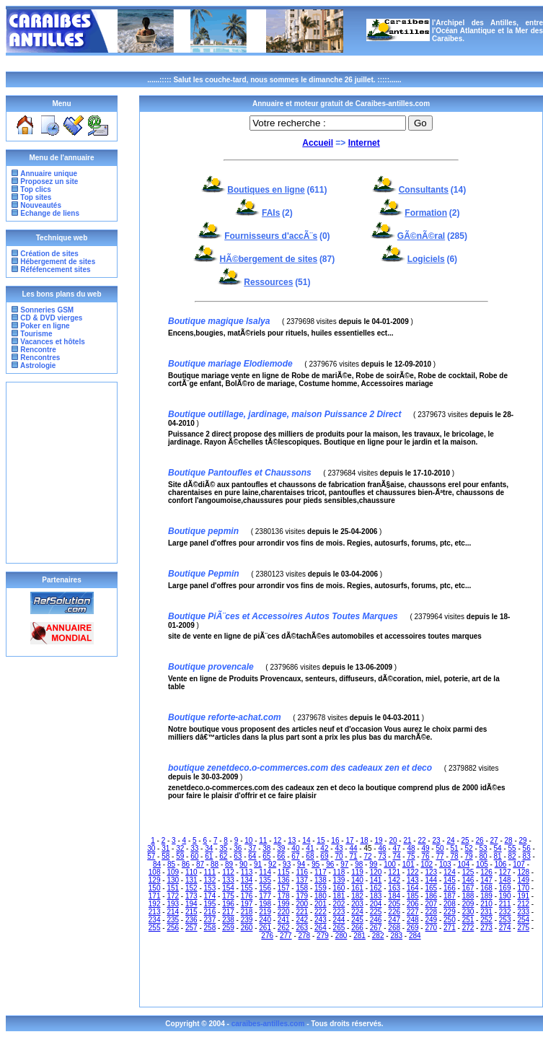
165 (431, 888)
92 (272, 864)
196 (228, 904)
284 (415, 936)
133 (228, 880)
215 (191, 912)
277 (286, 936)
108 (155, 872)
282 (378, 936)
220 (284, 912)
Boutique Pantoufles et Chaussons (240, 473)
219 (265, 912)
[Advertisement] (62, 472)
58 (165, 856)
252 (486, 920)
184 (394, 896)
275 (523, 928)
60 (194, 856)
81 (498, 856)
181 (339, 896)
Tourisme (36, 334)
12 (277, 840)
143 (413, 880)
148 (505, 880)
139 (339, 880)
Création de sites (49, 254)
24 (450, 840)
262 (284, 928)
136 (284, 880)
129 (155, 880)
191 (523, 896)
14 (306, 840)
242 (302, 920)
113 (247, 872)
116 (302, 872)
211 (505, 904)
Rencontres (40, 358)
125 (468, 872)
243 (320, 920)
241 (284, 920)
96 (330, 864)
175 (228, 896)
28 (509, 840)
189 (486, 896)
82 (512, 856)
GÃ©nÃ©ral (421, 236)
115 (284, 872)
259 (228, 928)
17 (349, 840)
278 (305, 936)
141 (376, 880)
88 (214, 864)
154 (228, 888)
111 (210, 872)
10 (248, 840)
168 (486, 888)
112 (228, 872)
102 (426, 864)
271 (449, 928)
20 (393, 840)
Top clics (35, 189)
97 (344, 864)
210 (486, 904)
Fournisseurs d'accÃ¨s (270, 236)
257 (191, 928)
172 (173, 896)
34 (209, 848)
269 (413, 928)
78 (455, 856)
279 (323, 936)
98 (359, 864)
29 (523, 840)
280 (341, 936)
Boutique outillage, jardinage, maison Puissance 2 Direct (284, 414)
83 (527, 856)
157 (284, 888)
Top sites (35, 197)
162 (376, 888)
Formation (426, 213)
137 (302, 880)
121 (394, 872)
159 (320, 888)
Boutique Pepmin (203, 574)
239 (247, 920)
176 (247, 896)
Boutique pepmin (203, 531)
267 (376, 928)
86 (186, 864)
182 (357, 896)
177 (265, 896)
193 (173, 904)
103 (445, 864)
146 (468, 880)
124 (449, 872)
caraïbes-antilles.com (269, 1024)
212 (523, 904)
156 (265, 888)
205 (394, 904)
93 (287, 864)
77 (439, 856)
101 (408, 864)
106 (501, 864)
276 (267, 936)
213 (155, 912)
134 (247, 880)
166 (449, 888)
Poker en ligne (44, 326)
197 (247, 904)
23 (436, 840)
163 (394, 888)
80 (483, 856)
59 (180, 856)
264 (320, 928)
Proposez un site (49, 181)
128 (523, 872)
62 (223, 856)
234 (155, 920)
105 (482, 864)
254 (523, 920)
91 (258, 864)
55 (512, 848)
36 (238, 848)
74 (396, 856)
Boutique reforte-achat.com (224, 717)
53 (483, 848)
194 (191, 904)
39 (281, 848)
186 (431, 896)
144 (431, 880)
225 (376, 912)
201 (320, 904)
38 (266, 848)
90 (243, 864)
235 (173, 920)
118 (339, 872)
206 (413, 904)
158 (302, 888)
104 (464, 864)
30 (151, 848)
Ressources (268, 282)
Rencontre (37, 350)
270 (431, 928)
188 (468, 896)
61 (209, 856)
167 (468, 888)
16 (335, 840)
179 (302, 896)
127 (505, 872)
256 (173, 928)
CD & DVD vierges (51, 318)
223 (339, 912)
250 (449, 920)
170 (523, 888)
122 (413, 872)
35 (223, 848)
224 (357, 912)
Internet (364, 143)
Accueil (317, 143)
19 (378, 840)
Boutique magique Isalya (219, 321)
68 (310, 856)
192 (155, 904)
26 (480, 840)
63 (238, 856)
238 (228, 920)
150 (155, 888)
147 (486, 880)
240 (265, 920)
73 (382, 856)
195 (210, 904)
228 (431, 912)
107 (519, 864)
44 (353, 848)
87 (200, 864)
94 (301, 864)
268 (394, 928)
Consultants (424, 190)
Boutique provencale (211, 667)
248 (413, 920)
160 (339, 888)
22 (421, 840)
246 (376, 920)
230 (468, 912)
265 (339, 928)
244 (339, 920)
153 (210, 888)
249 (431, 920)
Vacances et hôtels (52, 342)
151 (173, 888)
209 (468, 904)
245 (357, 920)
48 (411, 848)
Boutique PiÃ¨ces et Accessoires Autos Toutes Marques (283, 616)
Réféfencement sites (55, 270)
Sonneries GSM (46, 310)
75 (411, 856)
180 (320, 896)
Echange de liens (49, 213)
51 (455, 848)
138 (320, 880)
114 (265, 872)
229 (449, 912)
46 (382, 848)
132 (210, 880)
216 (210, 912)
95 (315, 864)
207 (431, 904)
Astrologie (37, 365)
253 (505, 920)
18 (364, 840)
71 (353, 856)
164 (413, 888)
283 (396, 936)
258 (210, 928)
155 (247, 888)
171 (155, 896)
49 (425, 848)
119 (357, 872)
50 (439, 848)
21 (407, 840)
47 (396, 848)
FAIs (271, 213)
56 (527, 848)
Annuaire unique (48, 174)
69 (324, 856)
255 (155, 928)
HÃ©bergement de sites (269, 259)
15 (321, 840)
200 (302, 904)
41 (310, 848)
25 (465, 840)
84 (157, 864)
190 (505, 896)
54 (498, 848)
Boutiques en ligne (265, 190)
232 (505, 912)
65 (266, 856)
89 (229, 864)
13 (292, 840)
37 (252, 848)
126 (486, 872)
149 (523, 880)
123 (431, 872)
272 (468, 928)
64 (252, 856)
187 (449, 896)
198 (265, 904)
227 (413, 912)
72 (367, 856)
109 (173, 872)
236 (191, 920)
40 (295, 848)
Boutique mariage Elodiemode (230, 364)
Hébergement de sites (57, 262)
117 (320, 872)
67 (295, 856)
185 (413, 896)
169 (505, 888)
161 (357, 888)
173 (191, 896)
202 (339, 904)
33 (194, 848)
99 (373, 864)
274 (505, 928)
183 (376, 896)
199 (284, 904)
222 (320, 912)
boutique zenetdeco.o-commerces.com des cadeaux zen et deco (300, 768)
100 (390, 864)
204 (376, 904)
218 (247, 912)
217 (228, 912)
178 (284, 896)
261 (265, 928)
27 (494, 840)
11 (263, 840)
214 (173, 912)
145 (449, 880)
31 (165, 848)
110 (191, 872)
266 (357, 928)
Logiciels (426, 259)
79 (469, 856)
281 (359, 936)
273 (486, 928)
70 (339, 856)
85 (171, 864)
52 (469, 848)
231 (486, 912)
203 (357, 904)
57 (151, 856)
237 (210, 920)
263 (302, 928)
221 (302, 912)
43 (339, 848)
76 (425, 856)
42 (324, 848)
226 (394, 912)
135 (265, 880)
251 (468, 920)
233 (523, 912)
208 (449, 904)
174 (210, 896)
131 (191, 880)
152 (191, 888)
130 (173, 880)
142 (394, 880)
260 (247, 928)
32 (180, 848)
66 (281, 856)
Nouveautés (40, 205)
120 (376, 872)
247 (394, 920)
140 (357, 880)
